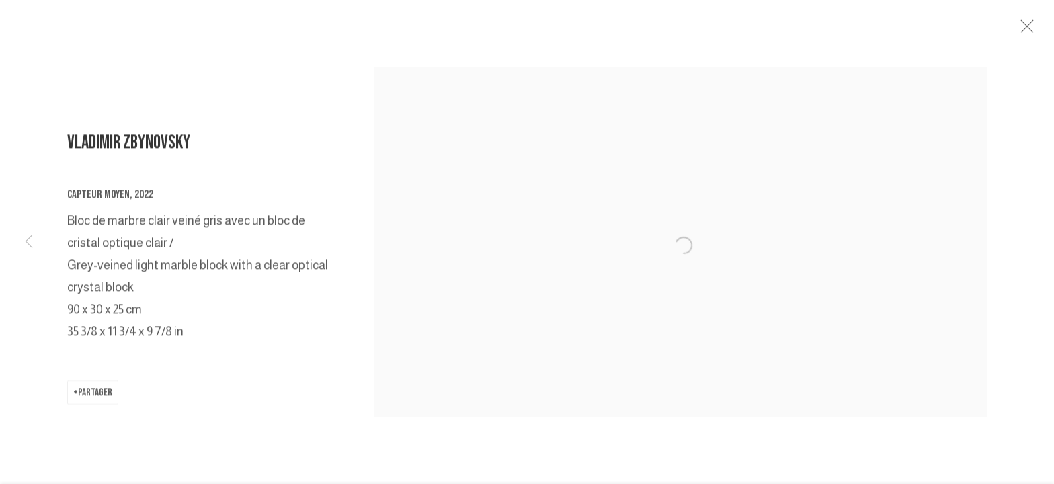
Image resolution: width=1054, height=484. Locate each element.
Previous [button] (29, 242)
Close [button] (1037, 30)
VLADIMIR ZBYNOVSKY (128, 148)
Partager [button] (95, 399)
